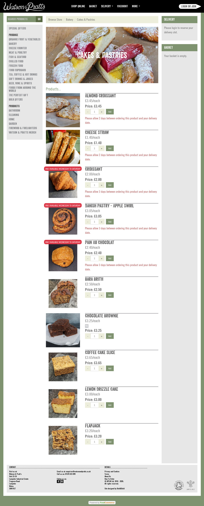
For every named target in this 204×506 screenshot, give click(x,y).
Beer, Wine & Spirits (20, 83)
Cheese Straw (97, 132)
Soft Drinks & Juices (21, 78)
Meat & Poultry (18, 52)
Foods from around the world (22, 89)
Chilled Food (16, 61)
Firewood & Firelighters (23, 128)
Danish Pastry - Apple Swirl (109, 205)
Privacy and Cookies (112, 471)
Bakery (13, 43)
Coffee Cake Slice (100, 352)
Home (12, 119)
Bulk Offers (16, 99)
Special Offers (17, 28)
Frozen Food (16, 65)
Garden (13, 123)
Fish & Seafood (17, 56)
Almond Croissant (100, 95)
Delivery (107, 6)
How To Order (109, 478)
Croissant (93, 169)
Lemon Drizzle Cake (101, 389)
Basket (93, 6)
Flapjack (92, 426)
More (136, 6)
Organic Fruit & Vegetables (24, 39)
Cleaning (14, 114)
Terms (107, 474)
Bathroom (14, 110)
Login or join (188, 6)
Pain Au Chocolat (99, 242)
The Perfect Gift (18, 95)
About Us (108, 476)
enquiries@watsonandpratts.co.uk (78, 471)
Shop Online (78, 6)
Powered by (102, 503)
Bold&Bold (121, 488)
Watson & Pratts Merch (22, 132)
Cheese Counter (18, 48)
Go (39, 19)
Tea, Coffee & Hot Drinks (23, 74)
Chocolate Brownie (101, 316)
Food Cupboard (17, 70)
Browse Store (55, 19)
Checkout (122, 6)
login (174, 28)
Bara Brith (94, 279)
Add (110, 111)
